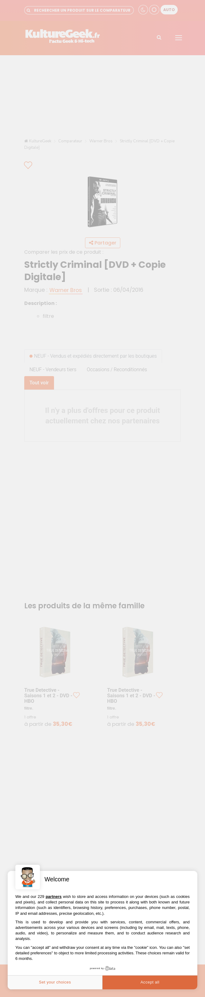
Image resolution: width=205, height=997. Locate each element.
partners (54, 896)
